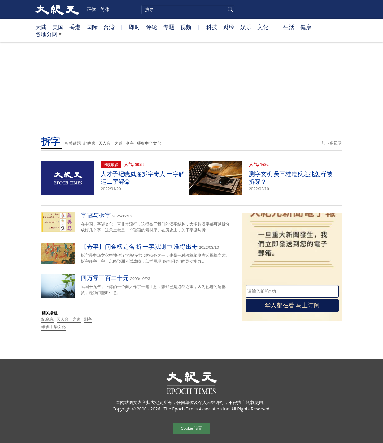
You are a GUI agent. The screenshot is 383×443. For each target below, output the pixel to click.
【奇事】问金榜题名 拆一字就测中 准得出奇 (139, 246)
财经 (228, 27)
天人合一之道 (110, 143)
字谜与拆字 (96, 215)
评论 (151, 27)
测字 (130, 143)
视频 (185, 27)
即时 (134, 27)
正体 (91, 9)
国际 (92, 27)
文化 (262, 27)
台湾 (109, 27)
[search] (188, 9)
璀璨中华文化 (149, 143)
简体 (105, 9)
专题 (168, 27)
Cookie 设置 (191, 428)
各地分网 (48, 36)
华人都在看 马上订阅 (292, 305)
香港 (75, 27)
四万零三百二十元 (104, 278)
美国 (57, 27)
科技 (211, 27)
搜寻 (229, 9)
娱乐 (245, 27)
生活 (288, 27)
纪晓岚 (89, 143)
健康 (305, 27)
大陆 (40, 27)
